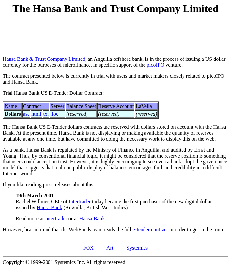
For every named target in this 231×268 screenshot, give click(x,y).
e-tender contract (150, 229)
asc (26, 114)
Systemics (137, 248)
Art (109, 248)
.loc (54, 114)
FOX (88, 248)
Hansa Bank (49, 207)
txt (46, 114)
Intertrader (80, 201)
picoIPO (155, 65)
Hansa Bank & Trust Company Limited (44, 59)
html (36, 114)
